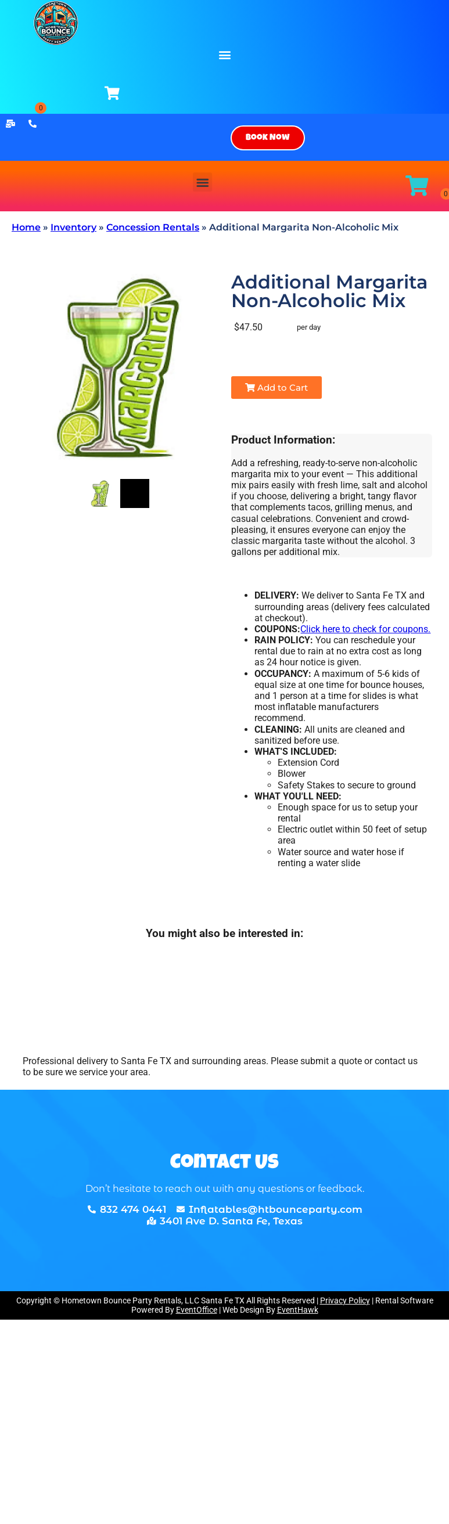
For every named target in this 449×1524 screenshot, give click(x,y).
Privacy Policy (345, 1300)
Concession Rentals (152, 227)
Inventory (73, 227)
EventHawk (297, 1309)
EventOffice (196, 1309)
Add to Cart (276, 387)
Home (26, 227)
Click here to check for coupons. (365, 629)
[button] (224, 54)
